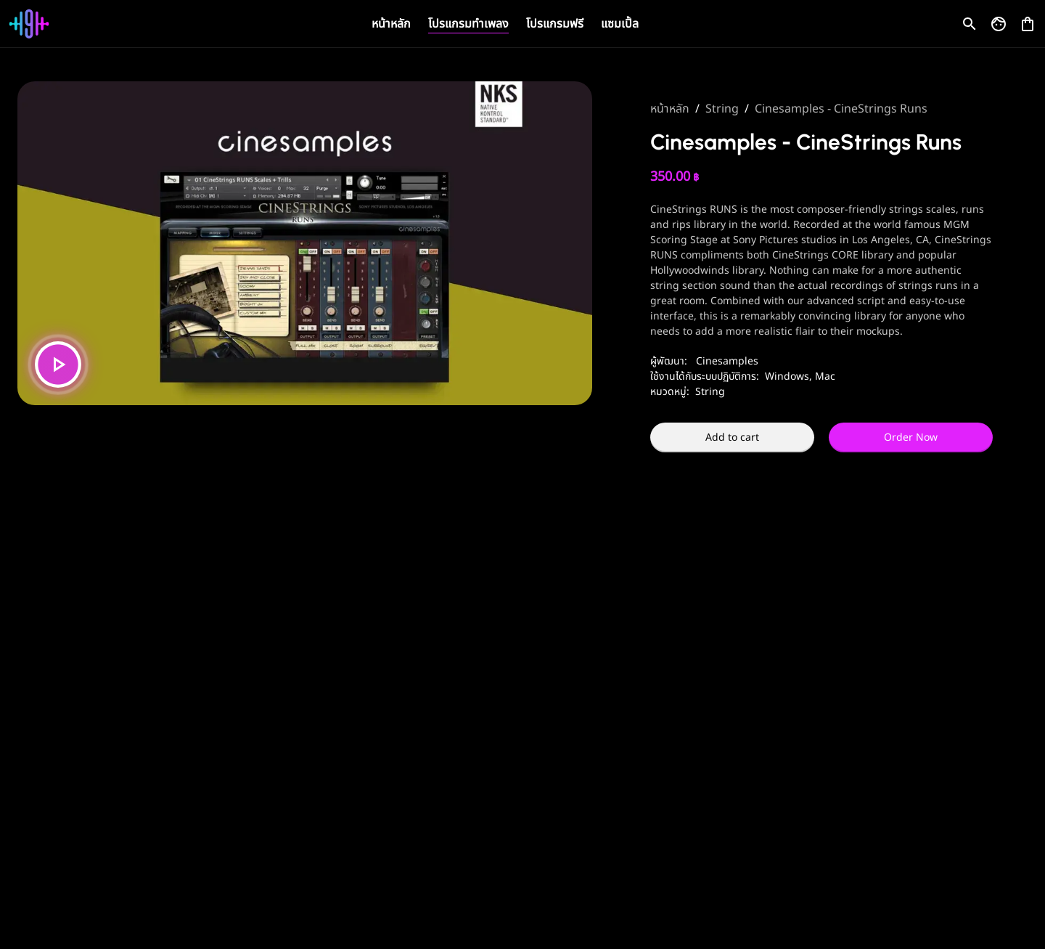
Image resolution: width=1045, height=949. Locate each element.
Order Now (911, 437)
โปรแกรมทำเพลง (468, 24)
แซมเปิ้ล (620, 24)
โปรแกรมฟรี (554, 24)
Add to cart (732, 437)
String (722, 109)
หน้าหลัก (391, 24)
